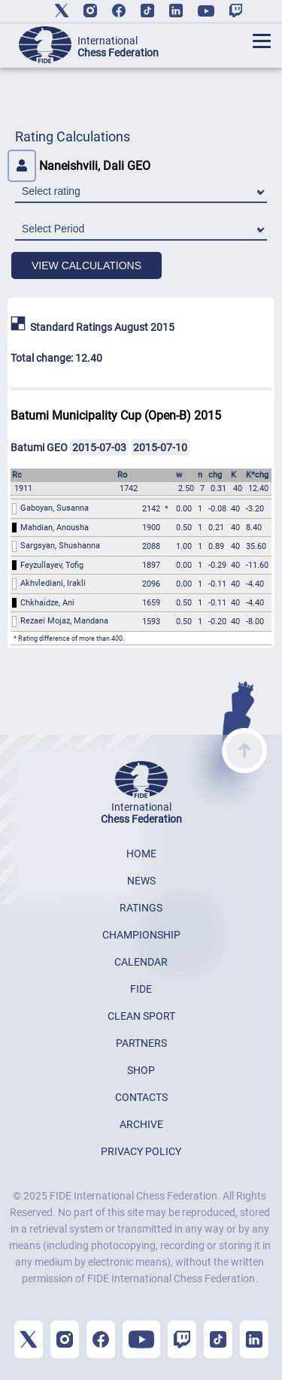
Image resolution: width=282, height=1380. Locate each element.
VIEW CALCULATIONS (86, 265)
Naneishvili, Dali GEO (79, 166)
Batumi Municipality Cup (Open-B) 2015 (116, 415)
